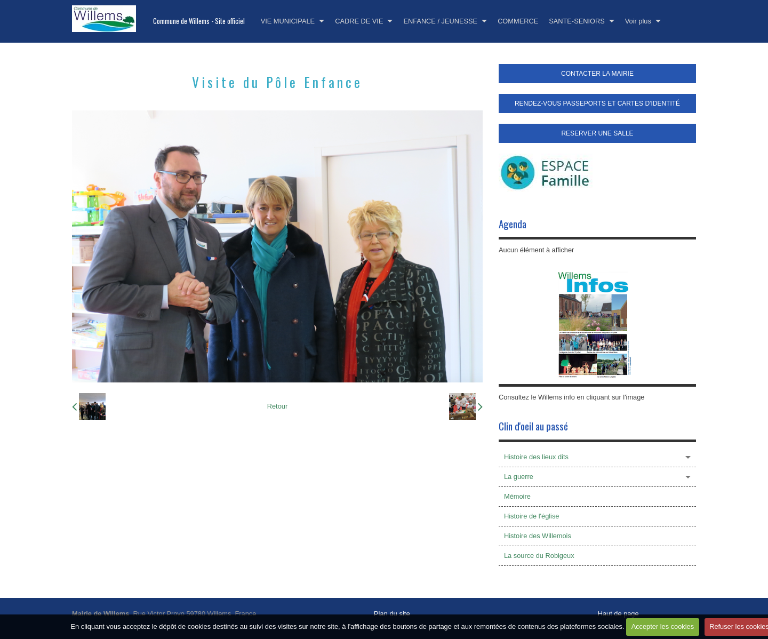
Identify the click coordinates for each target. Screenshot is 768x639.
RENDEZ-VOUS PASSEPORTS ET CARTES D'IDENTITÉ (597, 103)
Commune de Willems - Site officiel (199, 21)
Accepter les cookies (662, 626)
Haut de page (618, 614)
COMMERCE (518, 21)
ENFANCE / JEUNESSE (440, 21)
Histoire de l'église (531, 516)
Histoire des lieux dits (536, 457)
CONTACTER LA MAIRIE (597, 73)
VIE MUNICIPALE (288, 21)
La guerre (518, 477)
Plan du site (392, 614)
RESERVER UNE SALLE (597, 133)
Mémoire (517, 496)
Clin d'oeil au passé (533, 426)
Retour (277, 406)
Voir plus (638, 21)
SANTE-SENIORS (577, 21)
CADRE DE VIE (359, 21)
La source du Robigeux (539, 556)
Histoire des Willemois (537, 536)
